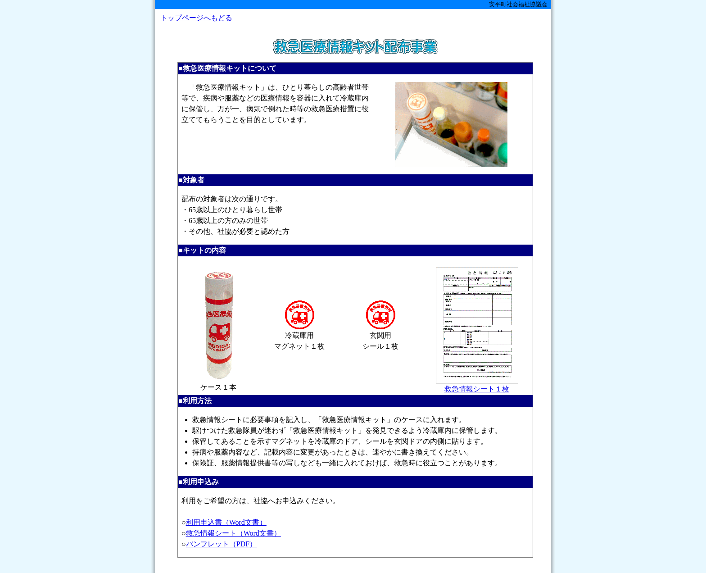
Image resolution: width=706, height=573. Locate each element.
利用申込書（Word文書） (226, 522)
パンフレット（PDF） (221, 544)
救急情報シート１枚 (477, 385)
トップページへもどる (196, 18)
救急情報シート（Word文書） (233, 533)
